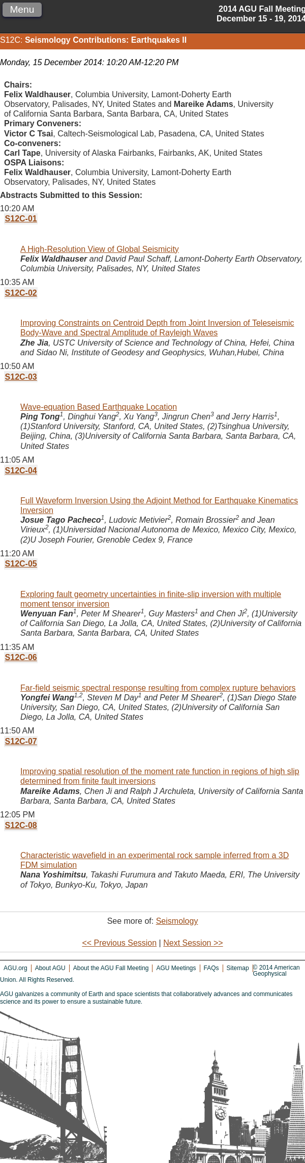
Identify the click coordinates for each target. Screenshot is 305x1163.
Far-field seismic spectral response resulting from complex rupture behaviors (158, 688)
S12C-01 (21, 218)
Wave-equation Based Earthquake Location (98, 407)
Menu (22, 9)
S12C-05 (21, 563)
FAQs (211, 968)
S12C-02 (21, 293)
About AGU (50, 968)
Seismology (177, 921)
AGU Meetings (176, 968)
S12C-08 (21, 825)
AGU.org (15, 968)
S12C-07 (21, 741)
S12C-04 (21, 470)
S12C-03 (21, 377)
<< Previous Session (119, 943)
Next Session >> (193, 943)
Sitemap (238, 968)
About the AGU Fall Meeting (111, 968)
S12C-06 (21, 657)
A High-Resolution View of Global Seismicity (99, 249)
